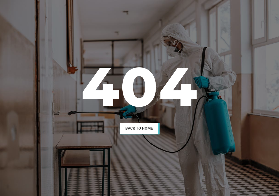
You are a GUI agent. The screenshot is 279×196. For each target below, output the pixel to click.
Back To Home (139, 128)
